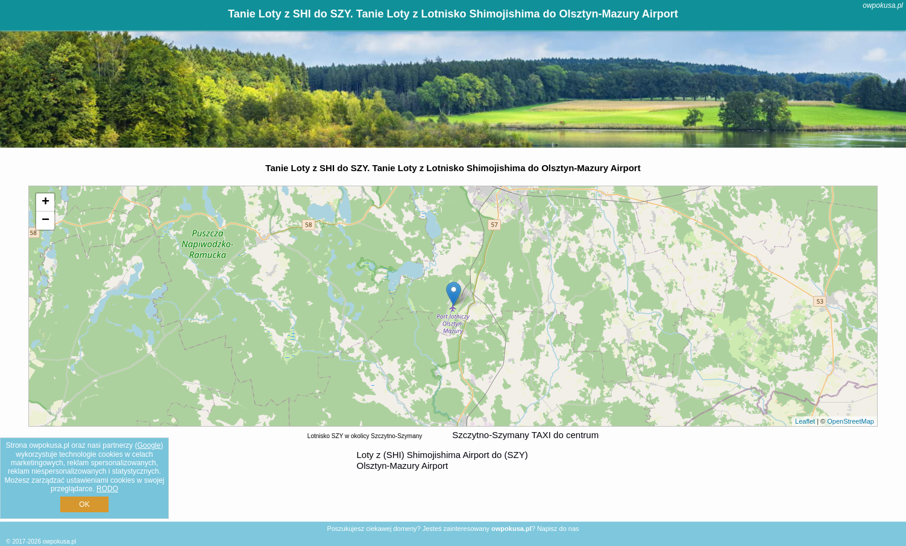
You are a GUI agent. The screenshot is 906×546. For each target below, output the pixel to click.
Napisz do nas (558, 528)
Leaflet (805, 421)
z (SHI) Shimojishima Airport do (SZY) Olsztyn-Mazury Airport (442, 460)
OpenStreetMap (850, 421)
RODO (107, 489)
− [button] (45, 221)
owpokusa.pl (883, 5)
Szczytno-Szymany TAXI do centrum (525, 435)
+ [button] (45, 202)
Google (149, 445)
